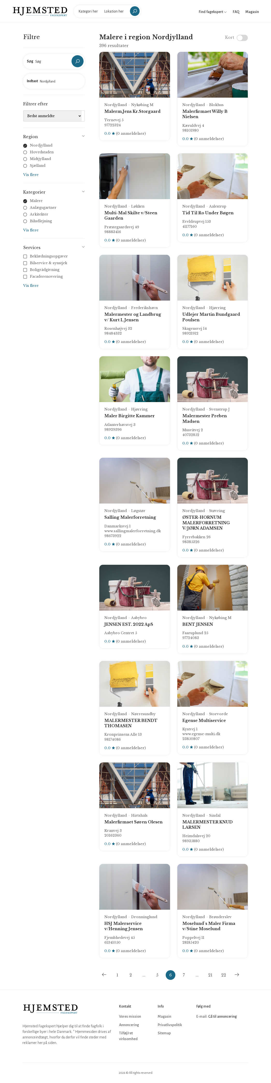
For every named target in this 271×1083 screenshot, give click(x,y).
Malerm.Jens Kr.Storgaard (132, 111)
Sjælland (37, 165)
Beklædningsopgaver (46, 256)
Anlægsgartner (43, 207)
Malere (36, 201)
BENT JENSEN (197, 624)
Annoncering (129, 1025)
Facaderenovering (43, 276)
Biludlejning (41, 221)
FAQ (236, 12)
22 (223, 975)
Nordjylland (41, 145)
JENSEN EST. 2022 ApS (128, 624)
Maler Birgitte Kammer (129, 415)
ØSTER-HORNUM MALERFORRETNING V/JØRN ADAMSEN (206, 523)
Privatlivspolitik (170, 1025)
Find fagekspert (213, 12)
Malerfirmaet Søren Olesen (133, 822)
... (144, 975)
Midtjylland (40, 159)
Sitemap (164, 1033)
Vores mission (130, 1016)
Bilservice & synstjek (45, 263)
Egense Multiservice (204, 720)
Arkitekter (39, 214)
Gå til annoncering (222, 1016)
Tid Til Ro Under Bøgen (208, 212)
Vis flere (31, 174)
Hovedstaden (42, 152)
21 (210, 975)
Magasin (252, 12)
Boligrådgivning (41, 270)
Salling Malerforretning (130, 517)
